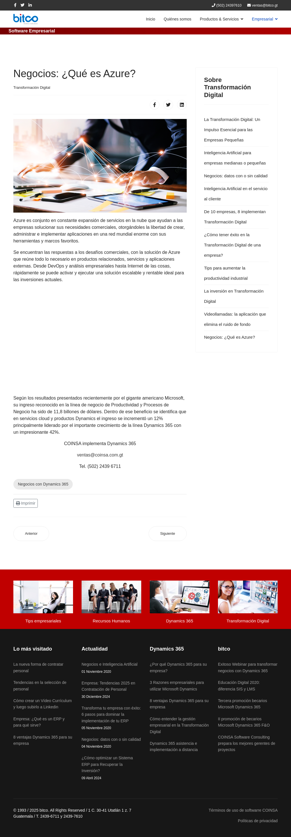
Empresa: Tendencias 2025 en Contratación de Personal (111, 690)
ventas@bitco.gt (265, 5)
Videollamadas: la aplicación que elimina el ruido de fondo (235, 319)
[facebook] (15, 5)
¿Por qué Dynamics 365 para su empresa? (178, 667)
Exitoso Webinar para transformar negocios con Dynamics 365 (247, 667)
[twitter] (22, 5)
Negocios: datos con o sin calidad (235, 175)
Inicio (150, 19)
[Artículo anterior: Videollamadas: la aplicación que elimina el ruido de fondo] (31, 533)
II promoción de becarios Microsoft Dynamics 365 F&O (244, 722)
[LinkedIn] (30, 5)
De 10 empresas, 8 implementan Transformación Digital (235, 216)
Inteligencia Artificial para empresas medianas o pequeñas (235, 157)
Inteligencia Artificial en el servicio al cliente (235, 193)
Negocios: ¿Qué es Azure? (229, 337)
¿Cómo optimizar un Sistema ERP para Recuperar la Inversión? (111, 768)
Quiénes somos (177, 19)
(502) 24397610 (229, 5)
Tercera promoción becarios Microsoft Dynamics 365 (242, 703)
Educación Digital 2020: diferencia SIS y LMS (239, 685)
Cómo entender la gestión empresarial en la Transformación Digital (179, 725)
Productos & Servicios (219, 19)
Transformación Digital (31, 87)
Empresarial (262, 19)
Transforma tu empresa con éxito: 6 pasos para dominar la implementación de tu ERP (111, 718)
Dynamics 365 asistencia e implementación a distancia (174, 746)
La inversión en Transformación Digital (233, 296)
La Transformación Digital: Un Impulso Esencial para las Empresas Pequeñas (232, 129)
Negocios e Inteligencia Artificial (111, 668)
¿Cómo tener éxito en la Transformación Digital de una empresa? (232, 245)
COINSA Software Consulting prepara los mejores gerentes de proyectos (246, 743)
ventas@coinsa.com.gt (100, 455)
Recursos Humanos (111, 620)
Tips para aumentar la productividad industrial (226, 273)
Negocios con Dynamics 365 (43, 484)
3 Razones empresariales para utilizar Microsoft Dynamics (177, 685)
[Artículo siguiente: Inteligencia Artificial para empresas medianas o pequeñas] (168, 533)
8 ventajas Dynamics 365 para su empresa (179, 703)
